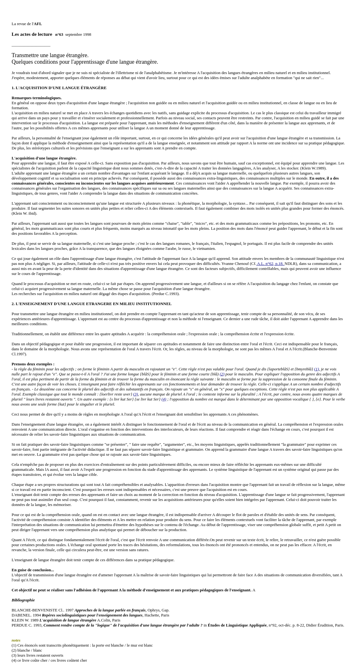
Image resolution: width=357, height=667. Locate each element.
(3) (135, 386)
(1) (316, 360)
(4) (163, 391)
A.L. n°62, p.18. (270, 255)
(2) (222, 365)
